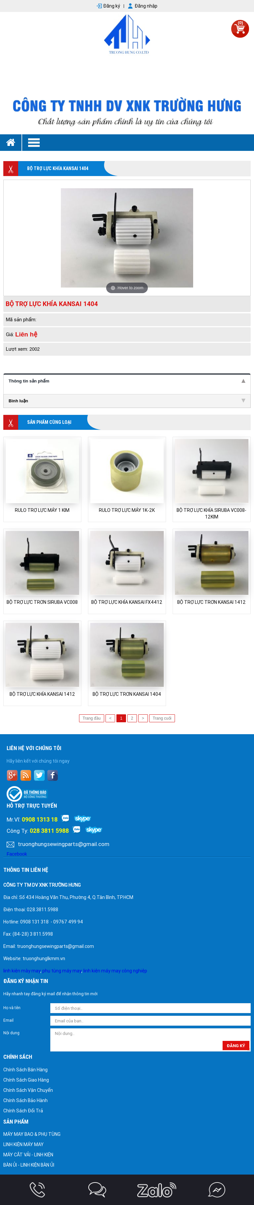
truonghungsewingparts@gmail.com (63, 844)
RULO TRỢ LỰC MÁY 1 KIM (42, 510)
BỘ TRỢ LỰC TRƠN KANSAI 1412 (211, 602)
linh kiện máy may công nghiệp (115, 970)
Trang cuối (162, 718)
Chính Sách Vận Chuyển (28, 1090)
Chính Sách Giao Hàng (26, 1080)
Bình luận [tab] (127, 400)
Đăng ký (111, 6)
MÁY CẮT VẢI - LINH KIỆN (28, 1154)
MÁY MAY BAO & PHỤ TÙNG (32, 1134)
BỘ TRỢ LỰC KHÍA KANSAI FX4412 (126, 602)
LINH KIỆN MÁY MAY (23, 1144)
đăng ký (236, 1045)
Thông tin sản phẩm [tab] (127, 381)
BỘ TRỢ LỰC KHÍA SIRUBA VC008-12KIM (211, 513)
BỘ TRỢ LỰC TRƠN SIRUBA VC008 (42, 602)
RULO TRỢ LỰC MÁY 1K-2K (127, 510)
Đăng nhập (146, 6)
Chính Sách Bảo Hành (25, 1100)
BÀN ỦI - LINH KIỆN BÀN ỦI (28, 1165)
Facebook (17, 854)
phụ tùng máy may (61, 970)
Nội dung (11, 1033)
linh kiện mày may (21, 970)
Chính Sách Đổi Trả (23, 1110)
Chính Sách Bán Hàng (25, 1069)
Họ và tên (12, 1007)
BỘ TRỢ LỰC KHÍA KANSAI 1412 (42, 694)
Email (8, 1020)
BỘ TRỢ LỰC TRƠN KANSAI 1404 (127, 694)
